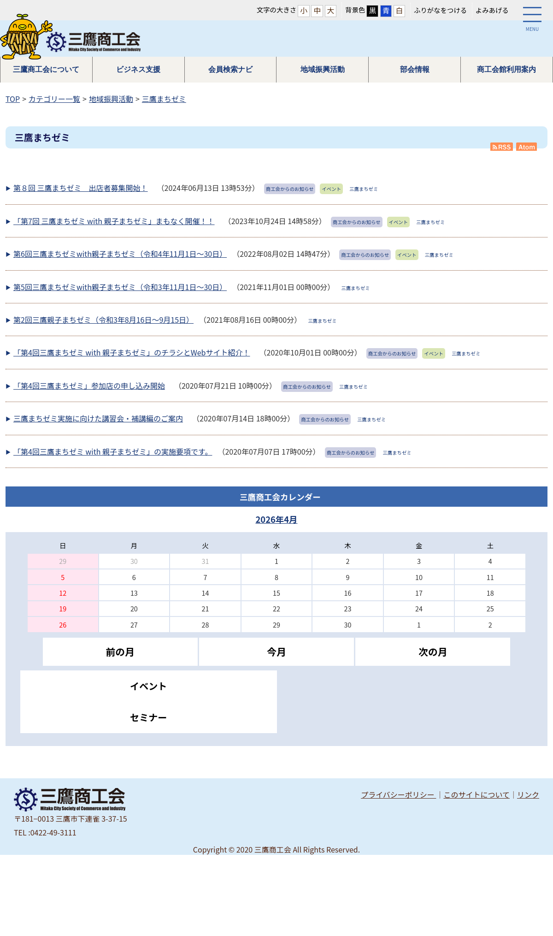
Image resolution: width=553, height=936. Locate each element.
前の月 (120, 651)
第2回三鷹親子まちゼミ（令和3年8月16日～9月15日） (103, 319)
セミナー (148, 717)
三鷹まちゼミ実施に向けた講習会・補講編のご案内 (98, 418)
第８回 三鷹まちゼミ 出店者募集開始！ (80, 187)
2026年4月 (276, 519)
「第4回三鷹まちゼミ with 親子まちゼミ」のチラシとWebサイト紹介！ (131, 352)
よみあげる (492, 10)
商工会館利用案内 (506, 69)
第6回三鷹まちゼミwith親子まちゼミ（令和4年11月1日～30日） (120, 253)
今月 (276, 651)
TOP (13, 98)
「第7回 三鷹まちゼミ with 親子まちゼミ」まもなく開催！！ (114, 220)
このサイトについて (476, 794)
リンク (528, 794)
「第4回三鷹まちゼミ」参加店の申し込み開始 (89, 385)
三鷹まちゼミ (164, 98)
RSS (501, 146)
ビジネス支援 (138, 69)
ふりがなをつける (440, 10)
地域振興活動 (322, 69)
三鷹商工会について (46, 69)
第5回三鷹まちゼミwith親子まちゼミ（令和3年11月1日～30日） (120, 286)
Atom (527, 146)
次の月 (432, 651)
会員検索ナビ (230, 69)
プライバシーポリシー (398, 794)
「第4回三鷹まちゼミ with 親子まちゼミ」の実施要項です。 (112, 451)
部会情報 (414, 69)
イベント (148, 686)
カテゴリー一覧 (54, 98)
